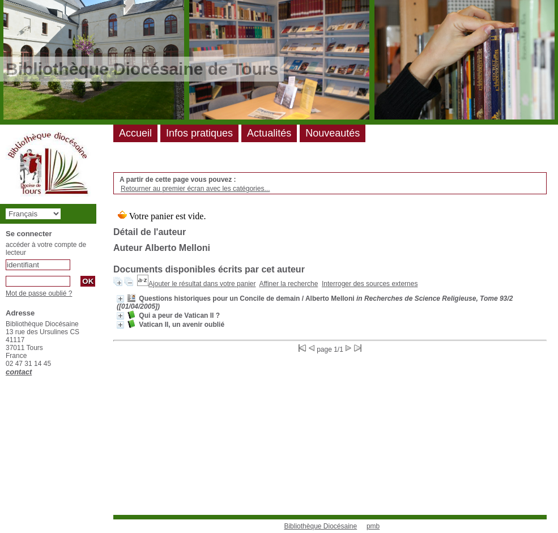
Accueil (135, 133)
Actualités (269, 133)
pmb (373, 526)
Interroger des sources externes (370, 284)
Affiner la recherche (288, 284)
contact (19, 372)
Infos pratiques (199, 133)
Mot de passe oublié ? (39, 293)
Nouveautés (332, 133)
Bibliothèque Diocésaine (320, 526)
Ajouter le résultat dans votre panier (201, 284)
